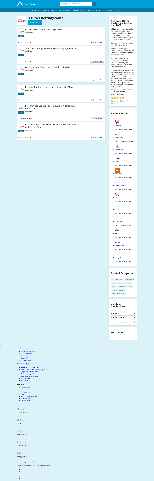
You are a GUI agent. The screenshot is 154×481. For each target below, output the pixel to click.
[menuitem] (36, 10)
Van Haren (119, 174)
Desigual (118, 257)
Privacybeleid (25, 388)
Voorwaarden (25, 392)
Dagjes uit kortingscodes (29, 372)
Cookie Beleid (25, 401)
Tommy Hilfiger (120, 186)
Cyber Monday (26, 360)
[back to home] (28, 4)
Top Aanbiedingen (79, 10)
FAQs (22, 394)
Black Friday (25, 358)
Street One (119, 138)
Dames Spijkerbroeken (118, 293)
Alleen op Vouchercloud (96, 10)
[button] (36, 10)
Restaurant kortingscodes (29, 367)
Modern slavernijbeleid (29, 396)
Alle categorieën (26, 378)
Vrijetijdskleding (117, 279)
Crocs (117, 210)
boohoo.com (119, 245)
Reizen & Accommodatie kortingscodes (34, 369)
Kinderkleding (129, 279)
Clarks (117, 162)
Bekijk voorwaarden (96, 42)
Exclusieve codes (26, 354)
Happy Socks (119, 150)
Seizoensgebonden (63, 10)
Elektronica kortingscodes (29, 376)
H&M (117, 233)
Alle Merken (25, 380)
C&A (116, 198)
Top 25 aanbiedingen (28, 351)
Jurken (114, 283)
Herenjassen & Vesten (125, 283)
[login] (117, 98)
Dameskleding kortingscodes (31, 374)
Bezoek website (117, 95)
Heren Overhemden (118, 290)
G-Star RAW (119, 222)
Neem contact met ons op (30, 390)
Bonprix (118, 126)
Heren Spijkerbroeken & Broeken (122, 286)
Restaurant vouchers (115, 10)
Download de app (27, 398)
